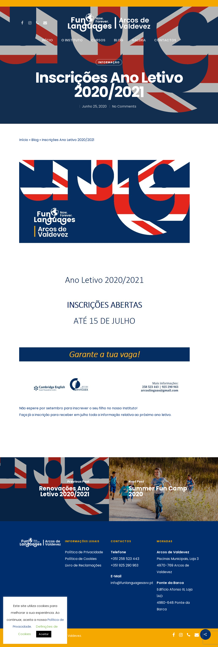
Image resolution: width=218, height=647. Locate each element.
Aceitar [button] (44, 634)
